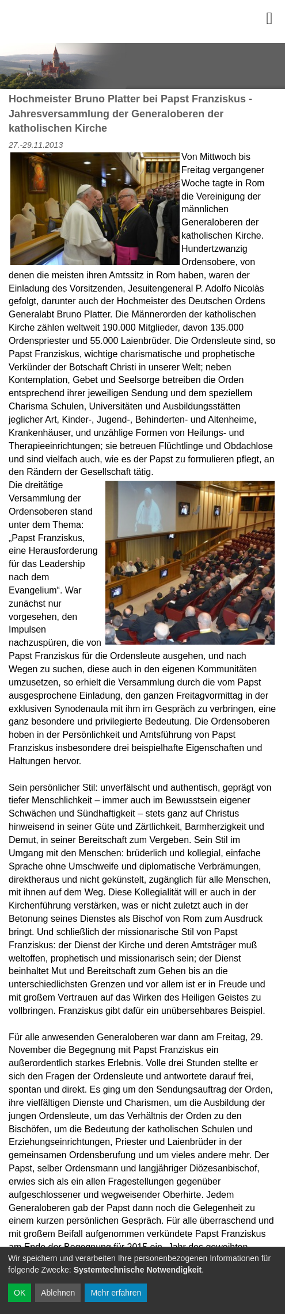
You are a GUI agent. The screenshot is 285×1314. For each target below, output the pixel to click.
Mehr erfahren (115, 1292)
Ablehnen (58, 1292)
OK (19, 1292)
